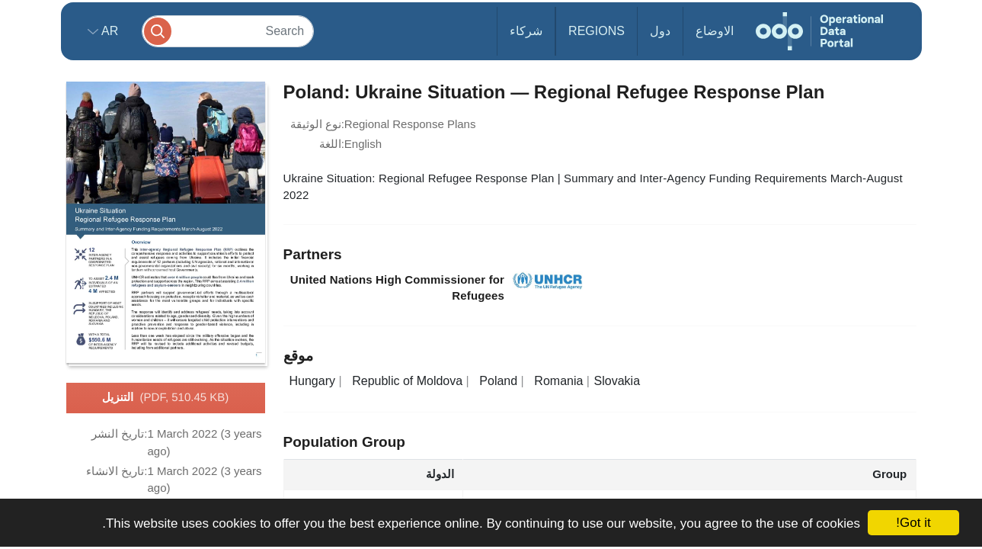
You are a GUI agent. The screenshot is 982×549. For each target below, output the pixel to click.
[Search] (228, 31)
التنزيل (165, 398)
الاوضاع (715, 30)
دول (660, 30)
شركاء (526, 30)
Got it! (913, 522)
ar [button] (108, 30)
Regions (596, 30)
